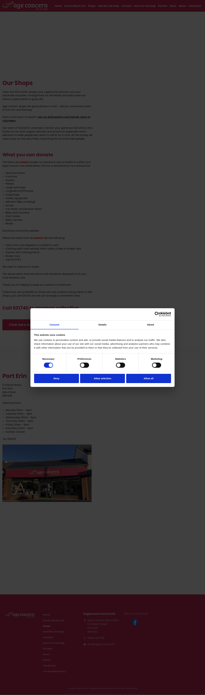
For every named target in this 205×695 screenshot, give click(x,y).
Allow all (148, 378)
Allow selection (102, 378)
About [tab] (150, 324)
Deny (56, 378)
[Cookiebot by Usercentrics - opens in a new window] (157, 314)
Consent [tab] (54, 324)
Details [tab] (102, 324)
